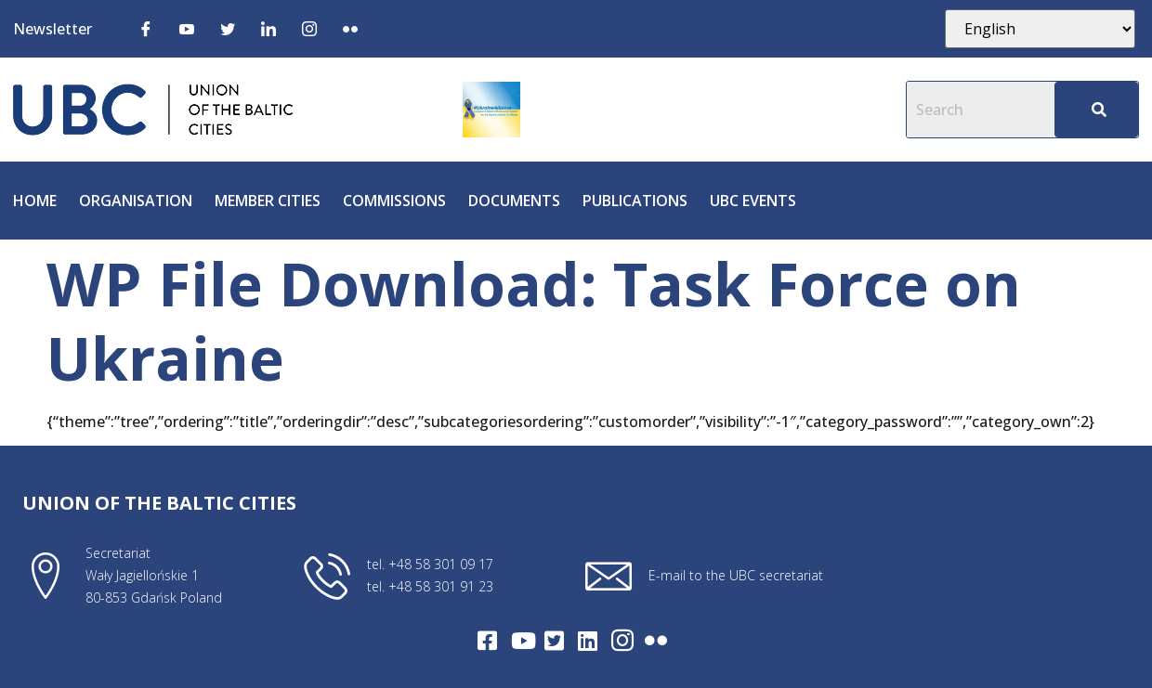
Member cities (268, 200)
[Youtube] (187, 28)
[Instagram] (309, 28)
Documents (514, 200)
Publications (635, 200)
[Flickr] (350, 28)
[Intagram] (622, 641)
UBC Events (753, 200)
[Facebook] (146, 28)
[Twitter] (228, 28)
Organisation (135, 200)
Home (35, 200)
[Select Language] (1040, 28)
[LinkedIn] (268, 28)
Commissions (394, 200)
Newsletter (52, 29)
